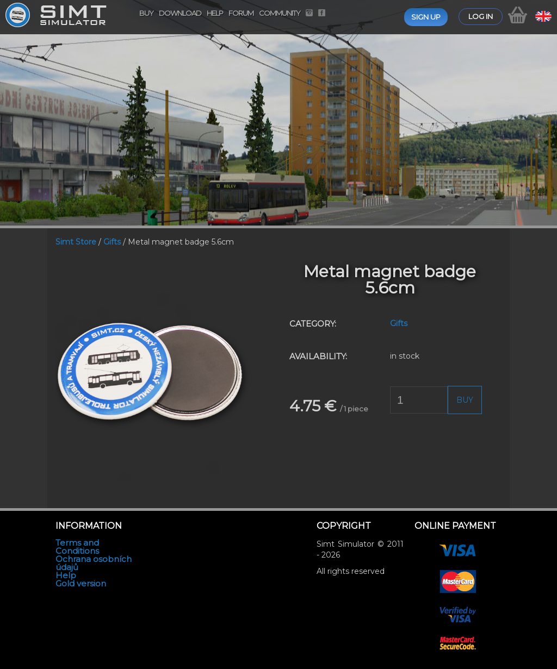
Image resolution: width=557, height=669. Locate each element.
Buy (146, 13)
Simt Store (75, 242)
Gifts (112, 242)
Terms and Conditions (77, 546)
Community (279, 13)
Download (180, 13)
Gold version (80, 583)
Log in (480, 16)
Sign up (426, 16)
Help (215, 13)
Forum (240, 13)
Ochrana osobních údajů (93, 563)
